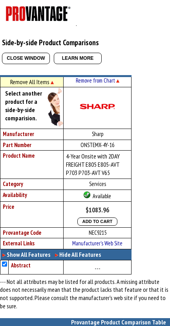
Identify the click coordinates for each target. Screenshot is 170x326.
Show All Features (28, 254)
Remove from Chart (97, 80)
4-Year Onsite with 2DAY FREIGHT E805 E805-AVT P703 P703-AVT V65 (93, 164)
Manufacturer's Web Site (97, 243)
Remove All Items (32, 82)
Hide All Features (80, 254)
